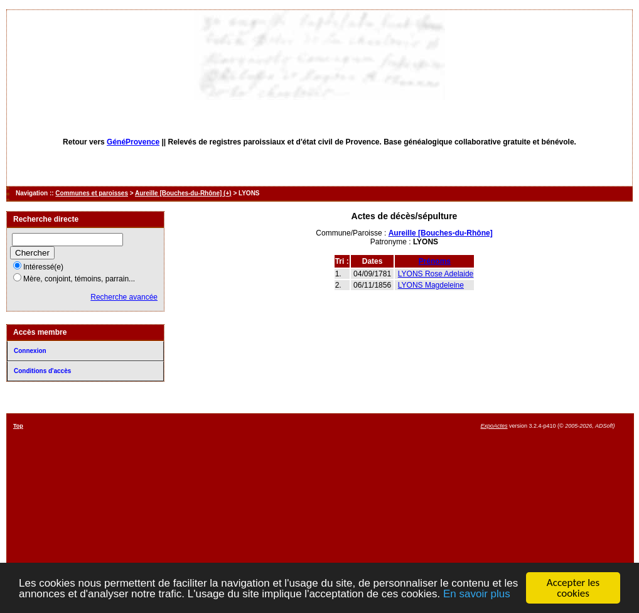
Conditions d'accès (42, 370)
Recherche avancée (124, 297)
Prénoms (435, 261)
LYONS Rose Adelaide (436, 273)
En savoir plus (476, 594)
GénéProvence (133, 142)
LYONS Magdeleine (431, 285)
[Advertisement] (363, 511)
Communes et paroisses (91, 193)
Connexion (30, 350)
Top (18, 426)
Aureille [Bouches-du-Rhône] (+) (183, 193)
